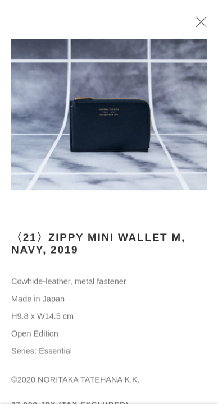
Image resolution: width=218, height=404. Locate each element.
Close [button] (199, 25)
